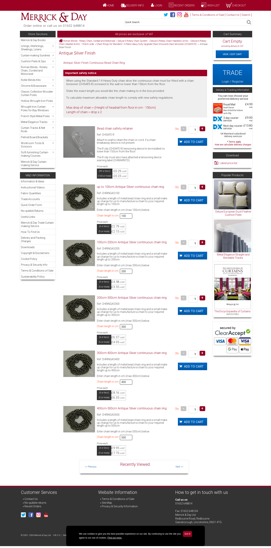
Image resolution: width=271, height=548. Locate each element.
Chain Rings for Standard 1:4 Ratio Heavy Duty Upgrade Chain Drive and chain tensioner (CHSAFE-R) (146, 44)
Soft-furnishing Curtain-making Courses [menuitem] (37, 154)
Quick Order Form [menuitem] (31, 204)
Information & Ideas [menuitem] (32, 181)
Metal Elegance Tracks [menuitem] (37, 122)
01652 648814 (183, 503)
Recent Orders (184, 5)
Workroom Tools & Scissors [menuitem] (37, 144)
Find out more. (114, 537)
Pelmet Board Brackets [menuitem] (34, 137)
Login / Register (232, 74)
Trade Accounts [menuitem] (30, 199)
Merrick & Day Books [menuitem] (33, 40)
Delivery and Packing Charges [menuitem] (33, 239)
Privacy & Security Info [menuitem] (34, 264)
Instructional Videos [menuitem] (33, 187)
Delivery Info (135, 5)
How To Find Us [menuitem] (30, 231)
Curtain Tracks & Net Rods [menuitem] (37, 129)
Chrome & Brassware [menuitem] (37, 85)
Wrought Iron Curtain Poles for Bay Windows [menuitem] (37, 108)
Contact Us (233, 14)
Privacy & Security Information (120, 506)
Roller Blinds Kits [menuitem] (37, 79)
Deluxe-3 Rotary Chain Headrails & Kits (169, 41)
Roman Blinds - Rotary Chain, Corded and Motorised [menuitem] (37, 70)
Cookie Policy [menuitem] (29, 258)
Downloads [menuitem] (28, 247)
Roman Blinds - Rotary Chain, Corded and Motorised (89, 41)
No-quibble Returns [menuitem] (32, 210)
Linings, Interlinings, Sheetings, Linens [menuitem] (37, 47)
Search (246, 14)
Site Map (107, 502)
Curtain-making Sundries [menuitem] (37, 55)
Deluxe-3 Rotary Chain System (133, 41)
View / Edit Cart (232, 54)
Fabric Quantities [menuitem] (31, 193)
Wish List (213, 5)
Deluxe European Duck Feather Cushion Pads (233, 213)
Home (110, 5)
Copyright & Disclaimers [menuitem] (35, 253)
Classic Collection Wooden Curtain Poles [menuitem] (37, 93)
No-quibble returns (35, 502)
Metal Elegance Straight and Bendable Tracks (233, 256)
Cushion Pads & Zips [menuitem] (37, 61)
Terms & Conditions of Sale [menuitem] (37, 270)
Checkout (239, 5)
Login (158, 5)
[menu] (38, 102)
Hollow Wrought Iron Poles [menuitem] (37, 100)
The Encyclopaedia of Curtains (232, 311)
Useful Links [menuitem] (28, 216)
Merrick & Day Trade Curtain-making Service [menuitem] (37, 224)
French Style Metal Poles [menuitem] (37, 116)
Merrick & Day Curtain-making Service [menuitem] (34, 163)
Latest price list (228, 163)
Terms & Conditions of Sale (208, 14)
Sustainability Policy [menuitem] (33, 276)
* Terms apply (233, 142)
